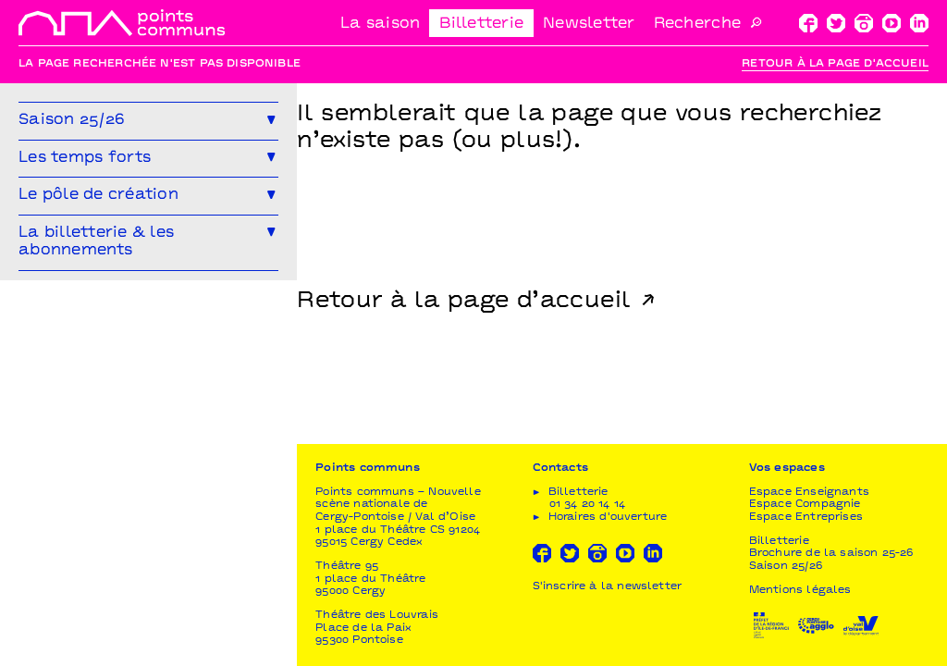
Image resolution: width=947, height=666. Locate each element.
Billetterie (481, 24)
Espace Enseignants (809, 492)
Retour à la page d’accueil (464, 301)
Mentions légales (800, 591)
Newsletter (589, 24)
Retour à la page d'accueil (835, 64)
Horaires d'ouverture (608, 517)
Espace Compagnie (805, 505)
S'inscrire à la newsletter (608, 587)
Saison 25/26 (785, 566)
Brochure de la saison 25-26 (831, 554)
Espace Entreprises (806, 517)
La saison (380, 24)
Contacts (560, 468)
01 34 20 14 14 (587, 505)
